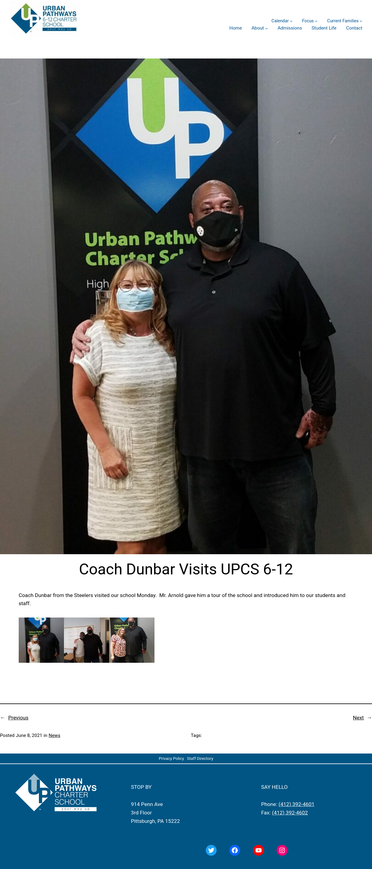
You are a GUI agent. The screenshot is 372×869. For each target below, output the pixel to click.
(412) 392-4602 (290, 813)
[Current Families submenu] (361, 21)
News (54, 735)
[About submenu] (266, 28)
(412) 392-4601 (296, 804)
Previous (18, 718)
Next (358, 718)
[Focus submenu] (316, 21)
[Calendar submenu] (291, 21)
